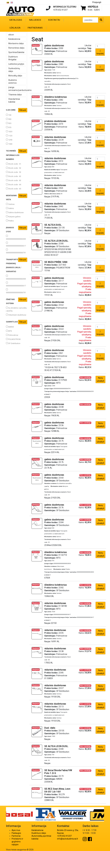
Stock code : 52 (13, 168)
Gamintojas (16, 322)
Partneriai (16, 836)
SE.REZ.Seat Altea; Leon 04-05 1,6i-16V (57, 790)
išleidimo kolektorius (55, 96)
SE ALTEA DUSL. (53, 224)
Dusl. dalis (49, 727)
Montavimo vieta (16, 197)
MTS (9, 331)
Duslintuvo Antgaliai (13, 58)
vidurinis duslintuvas (55, 137)
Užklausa (15, 28)
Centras (10, 204)
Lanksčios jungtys (16, 64)
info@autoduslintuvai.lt (67, 839)
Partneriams (35, 28)
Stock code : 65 (13, 188)
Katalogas (16, 20)
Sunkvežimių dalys (14, 69)
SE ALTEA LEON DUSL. (56, 240)
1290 (9, 140)
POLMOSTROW (13, 339)
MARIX (10, 327)
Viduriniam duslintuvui (16, 315)
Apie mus (16, 830)
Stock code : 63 (13, 180)
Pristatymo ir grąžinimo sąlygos (17, 842)
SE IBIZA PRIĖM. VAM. (56, 262)
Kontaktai (54, 20)
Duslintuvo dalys (39, 833)
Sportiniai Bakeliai (16, 52)
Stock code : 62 (13, 176)
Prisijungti (96, 2)
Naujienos (35, 20)
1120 (9, 135)
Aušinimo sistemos (12, 81)
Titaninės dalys (15, 94)
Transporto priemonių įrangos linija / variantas (16, 265)
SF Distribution (13, 343)
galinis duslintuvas (54, 45)
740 (8, 115)
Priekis (10, 221)
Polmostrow (12, 335)
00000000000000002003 (16, 237)
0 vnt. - (94, 10)
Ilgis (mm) (16, 110)
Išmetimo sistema (16, 300)
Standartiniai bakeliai (14, 100)
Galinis (10, 208)
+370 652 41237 (64, 836)
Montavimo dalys (16, 43)
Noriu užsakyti (100, 379)
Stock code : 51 (13, 164)
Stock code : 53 (13, 172)
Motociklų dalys (15, 76)
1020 (9, 131)
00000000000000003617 (16, 244)
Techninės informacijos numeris (16, 154)
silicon (11, 34)
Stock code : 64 (13, 184)
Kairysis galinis (13, 216)
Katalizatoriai (14, 39)
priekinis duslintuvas (55, 121)
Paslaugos (16, 833)
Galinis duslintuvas (15, 212)
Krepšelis (93, 6)
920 (8, 123)
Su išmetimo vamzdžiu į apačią (16, 309)
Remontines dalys (16, 48)
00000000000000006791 (16, 251)
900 (8, 119)
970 (8, 127)
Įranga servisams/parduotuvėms (17, 88)
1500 (9, 144)
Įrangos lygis (16, 229)
